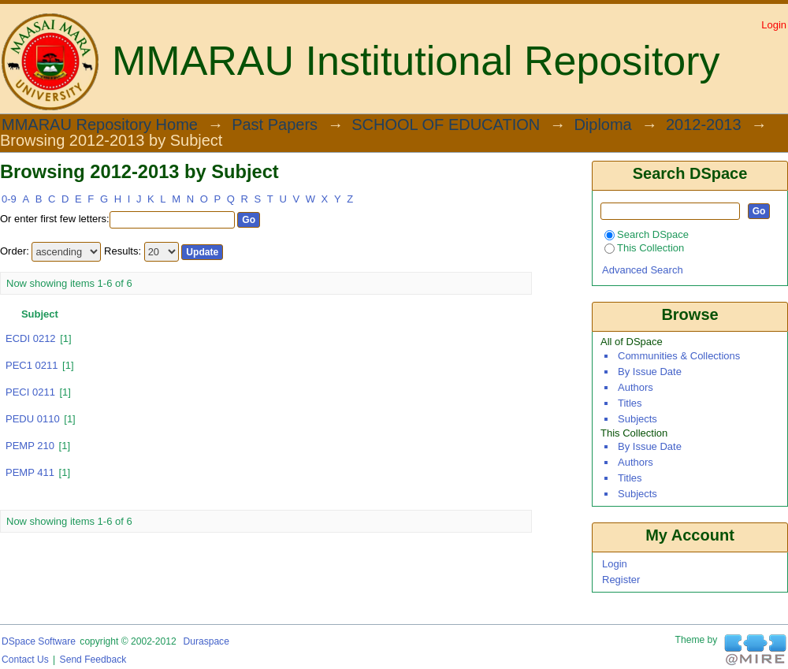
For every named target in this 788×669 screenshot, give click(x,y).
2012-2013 (704, 125)
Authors (635, 387)
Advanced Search (642, 270)
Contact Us (25, 659)
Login (773, 25)
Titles (630, 403)
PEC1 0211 (32, 365)
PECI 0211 (30, 392)
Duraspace (206, 641)
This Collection (644, 248)
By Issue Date (650, 371)
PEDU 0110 (33, 419)
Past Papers (275, 125)
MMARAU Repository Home (100, 125)
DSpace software (39, 641)
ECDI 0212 (31, 338)
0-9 (9, 199)
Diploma (602, 125)
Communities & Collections (679, 356)
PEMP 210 (30, 446)
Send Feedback (93, 659)
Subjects (637, 419)
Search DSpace (646, 234)
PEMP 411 (30, 472)
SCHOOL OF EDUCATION (445, 125)
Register (621, 579)
